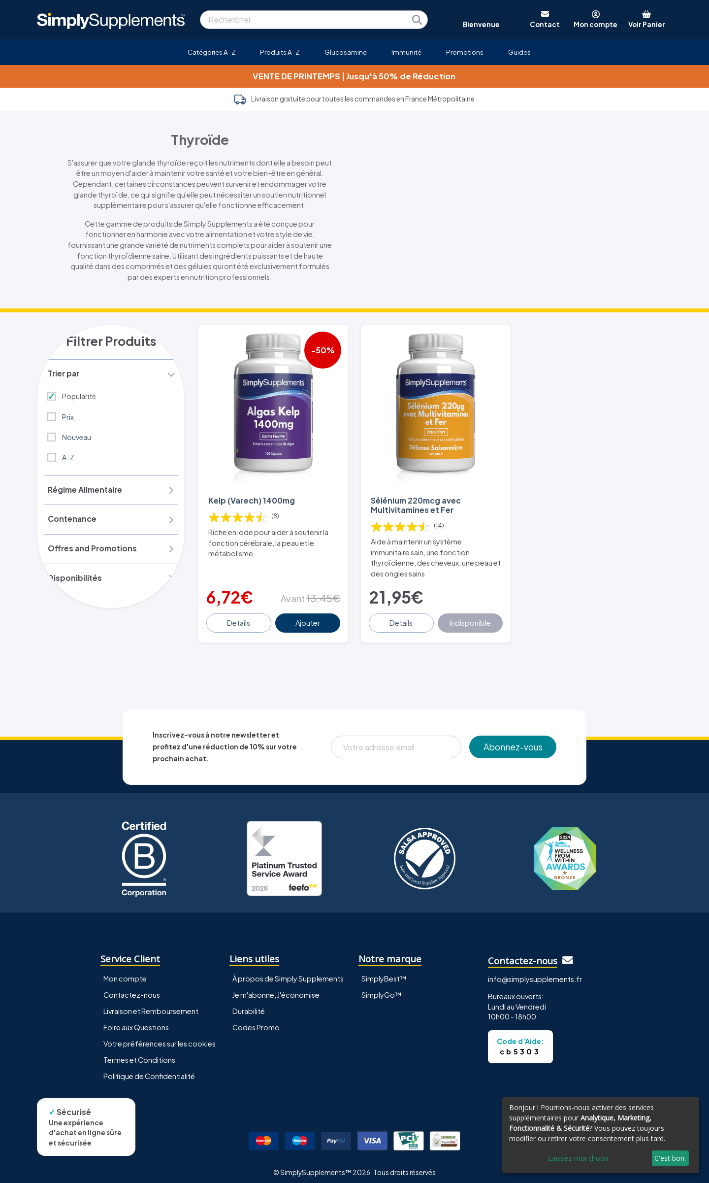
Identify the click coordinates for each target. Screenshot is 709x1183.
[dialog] (600, 1135)
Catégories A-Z (212, 52)
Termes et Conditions (139, 1052)
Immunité (406, 52)
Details (239, 615)
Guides (519, 52)
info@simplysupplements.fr (535, 972)
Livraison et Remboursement (150, 1004)
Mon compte (125, 971)
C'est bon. (670, 1158)
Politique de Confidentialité (149, 1069)
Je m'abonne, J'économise (276, 987)
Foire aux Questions (136, 1020)
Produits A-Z (280, 52)
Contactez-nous (131, 987)
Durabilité (248, 1004)
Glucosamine (345, 52)
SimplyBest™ (384, 971)
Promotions (464, 52)
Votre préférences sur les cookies (159, 1036)
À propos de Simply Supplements (288, 971)
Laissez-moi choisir (578, 1158)
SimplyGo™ (381, 987)
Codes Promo (256, 1020)
